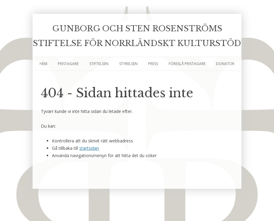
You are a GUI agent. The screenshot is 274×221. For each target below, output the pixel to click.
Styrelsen (128, 63)
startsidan (89, 148)
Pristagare (68, 63)
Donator (225, 63)
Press (153, 63)
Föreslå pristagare (187, 63)
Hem (43, 63)
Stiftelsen (98, 63)
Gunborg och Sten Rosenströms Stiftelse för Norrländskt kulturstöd (137, 36)
